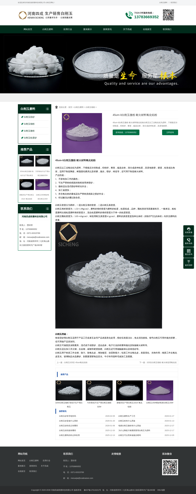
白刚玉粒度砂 (30, 138)
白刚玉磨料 (163, 2)
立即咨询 (170, 132)
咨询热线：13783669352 (126, 132)
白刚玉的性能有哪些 (67, 430)
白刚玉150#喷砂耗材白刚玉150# (159, 403)
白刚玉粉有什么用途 (126, 421)
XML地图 (161, 490)
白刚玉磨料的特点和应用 (69, 435)
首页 (70, 107)
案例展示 (87, 29)
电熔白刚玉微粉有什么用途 (129, 426)
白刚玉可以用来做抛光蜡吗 (129, 435)
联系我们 (174, 2)
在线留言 (147, 29)
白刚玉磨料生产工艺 (126, 416)
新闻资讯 (107, 29)
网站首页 (28, 29)
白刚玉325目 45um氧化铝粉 (75, 362)
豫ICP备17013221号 (92, 490)
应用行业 (67, 29)
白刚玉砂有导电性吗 (67, 416)
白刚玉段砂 (29, 117)
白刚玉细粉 (29, 124)
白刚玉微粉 (29, 131)
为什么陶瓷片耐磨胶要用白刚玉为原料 (134, 430)
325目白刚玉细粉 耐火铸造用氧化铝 (162, 362)
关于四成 (127, 29)
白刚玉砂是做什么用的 (68, 421)
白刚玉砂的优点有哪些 (68, 426)
